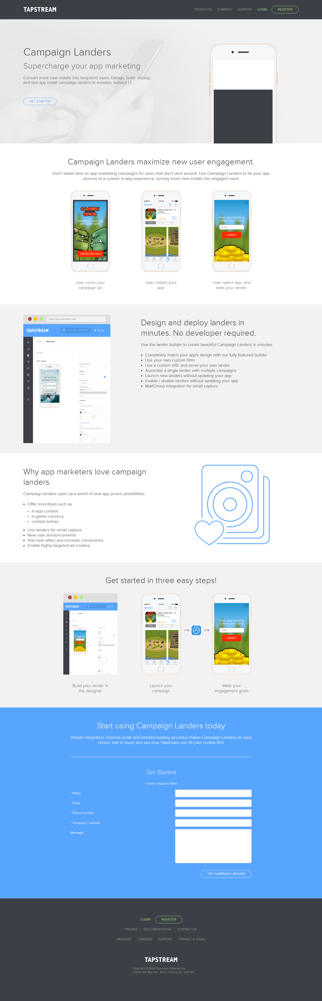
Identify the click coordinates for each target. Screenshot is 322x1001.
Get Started (39, 101)
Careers (145, 939)
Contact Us (187, 929)
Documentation (157, 929)
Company (225, 10)
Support (245, 10)
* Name (75, 793)
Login (262, 10)
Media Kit (124, 939)
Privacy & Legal (192, 939)
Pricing (131, 929)
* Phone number (82, 813)
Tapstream (39, 9)
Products (203, 10)
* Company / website (85, 823)
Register (285, 10)
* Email (75, 803)
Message (77, 833)
